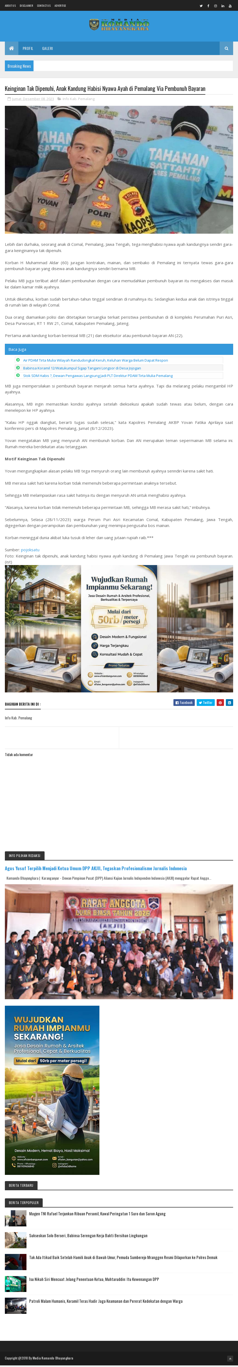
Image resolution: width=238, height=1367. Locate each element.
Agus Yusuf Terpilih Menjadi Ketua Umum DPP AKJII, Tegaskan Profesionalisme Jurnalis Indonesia (96, 869)
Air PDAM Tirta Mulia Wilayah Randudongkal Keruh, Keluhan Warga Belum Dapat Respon (95, 361)
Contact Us (44, 6)
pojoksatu (30, 551)
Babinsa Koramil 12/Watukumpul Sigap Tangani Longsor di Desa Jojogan (82, 369)
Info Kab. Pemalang (79, 100)
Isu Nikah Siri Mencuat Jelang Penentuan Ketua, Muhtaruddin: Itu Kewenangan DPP (94, 1281)
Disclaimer (26, 6)
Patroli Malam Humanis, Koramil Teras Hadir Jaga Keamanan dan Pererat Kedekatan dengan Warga (106, 1302)
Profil (28, 49)
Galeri (47, 49)
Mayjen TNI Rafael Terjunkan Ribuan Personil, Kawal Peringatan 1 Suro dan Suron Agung (97, 1215)
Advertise (60, 6)
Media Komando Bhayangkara (53, 1359)
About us (10, 6)
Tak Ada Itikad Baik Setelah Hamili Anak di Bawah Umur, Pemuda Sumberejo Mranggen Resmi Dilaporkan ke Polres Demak (123, 1259)
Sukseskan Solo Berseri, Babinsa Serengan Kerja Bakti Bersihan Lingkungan (88, 1237)
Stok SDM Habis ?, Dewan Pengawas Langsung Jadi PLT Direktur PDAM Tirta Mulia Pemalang (98, 377)
